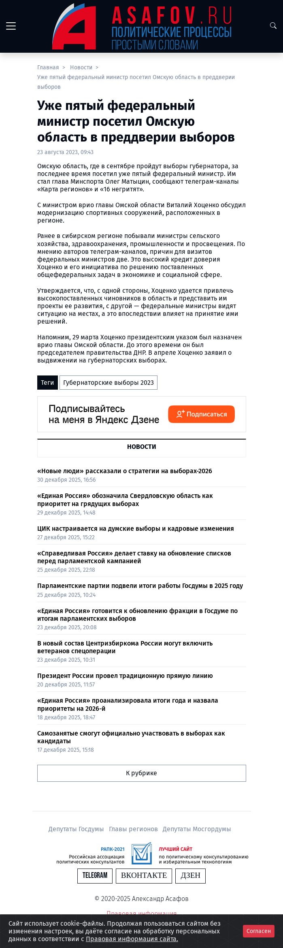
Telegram (95, 875)
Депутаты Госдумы (77, 829)
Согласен (259, 931)
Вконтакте (144, 875)
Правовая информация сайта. (132, 939)
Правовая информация (141, 914)
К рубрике (141, 773)
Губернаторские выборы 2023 (108, 382)
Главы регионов (134, 829)
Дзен (190, 875)
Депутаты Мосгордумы (197, 829)
